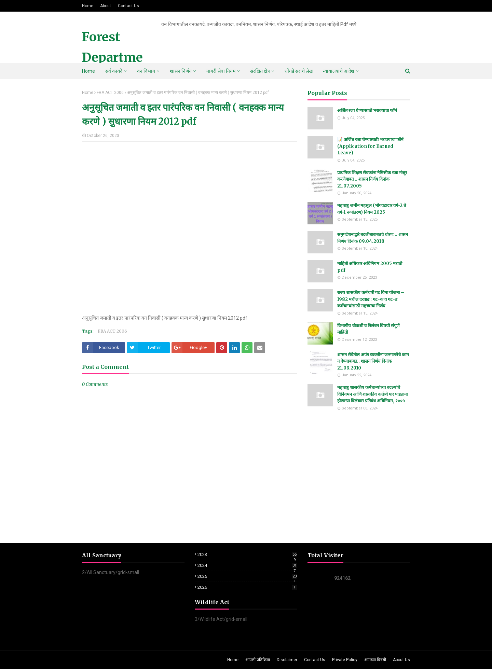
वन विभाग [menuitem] (146, 71)
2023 (247, 554)
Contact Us (128, 5)
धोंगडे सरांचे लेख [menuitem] (299, 71)
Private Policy (344, 659)
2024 (247, 565)
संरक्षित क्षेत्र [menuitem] (260, 71)
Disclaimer (287, 659)
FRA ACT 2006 (110, 92)
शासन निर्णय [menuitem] (181, 71)
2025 (247, 576)
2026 (247, 587)
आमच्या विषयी (375, 659)
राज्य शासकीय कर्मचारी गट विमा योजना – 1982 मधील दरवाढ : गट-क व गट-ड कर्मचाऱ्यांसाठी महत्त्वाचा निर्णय (370, 299)
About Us (401, 659)
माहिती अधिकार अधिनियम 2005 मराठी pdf (369, 267)
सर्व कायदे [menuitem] (113, 71)
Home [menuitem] (88, 71)
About (105, 5)
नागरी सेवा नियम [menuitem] (220, 71)
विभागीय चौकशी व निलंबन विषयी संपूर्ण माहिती (368, 329)
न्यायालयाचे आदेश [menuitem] (338, 71)
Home (87, 5)
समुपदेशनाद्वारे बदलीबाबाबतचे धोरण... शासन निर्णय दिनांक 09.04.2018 (372, 238)
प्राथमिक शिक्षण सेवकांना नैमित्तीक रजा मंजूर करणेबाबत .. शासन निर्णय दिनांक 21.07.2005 (372, 179)
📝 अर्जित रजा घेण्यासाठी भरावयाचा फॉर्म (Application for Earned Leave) (370, 146)
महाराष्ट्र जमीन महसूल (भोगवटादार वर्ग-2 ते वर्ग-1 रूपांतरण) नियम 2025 (371, 209)
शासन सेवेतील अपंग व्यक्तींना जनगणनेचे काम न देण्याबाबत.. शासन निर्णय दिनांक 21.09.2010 (373, 361)
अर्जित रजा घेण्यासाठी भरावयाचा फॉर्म (367, 110)
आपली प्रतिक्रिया (257, 659)
